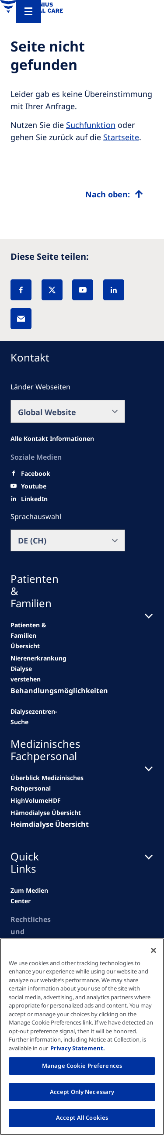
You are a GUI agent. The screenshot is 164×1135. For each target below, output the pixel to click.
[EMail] (20, 318)
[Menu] (28, 11)
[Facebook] (20, 289)
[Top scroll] (114, 194)
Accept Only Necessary (82, 1092)
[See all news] (33, 716)
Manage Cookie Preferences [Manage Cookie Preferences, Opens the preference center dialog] (82, 1066)
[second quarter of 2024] (29, 674)
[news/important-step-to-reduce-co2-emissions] (29, 635)
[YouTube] (82, 289)
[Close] (153, 950)
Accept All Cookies (82, 1117)
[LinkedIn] (113, 289)
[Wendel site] (38, 658)
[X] (52, 289)
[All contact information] (52, 438)
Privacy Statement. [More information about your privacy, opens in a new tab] (77, 1048)
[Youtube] (33, 486)
